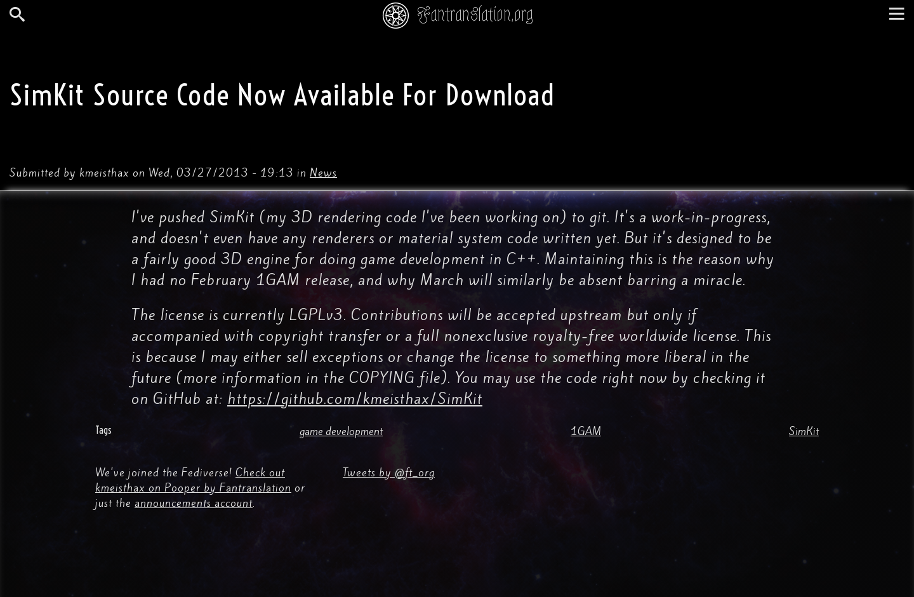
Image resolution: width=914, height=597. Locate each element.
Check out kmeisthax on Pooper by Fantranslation (193, 480)
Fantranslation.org (475, 14)
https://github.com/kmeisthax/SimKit (354, 399)
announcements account (194, 503)
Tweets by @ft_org (389, 472)
